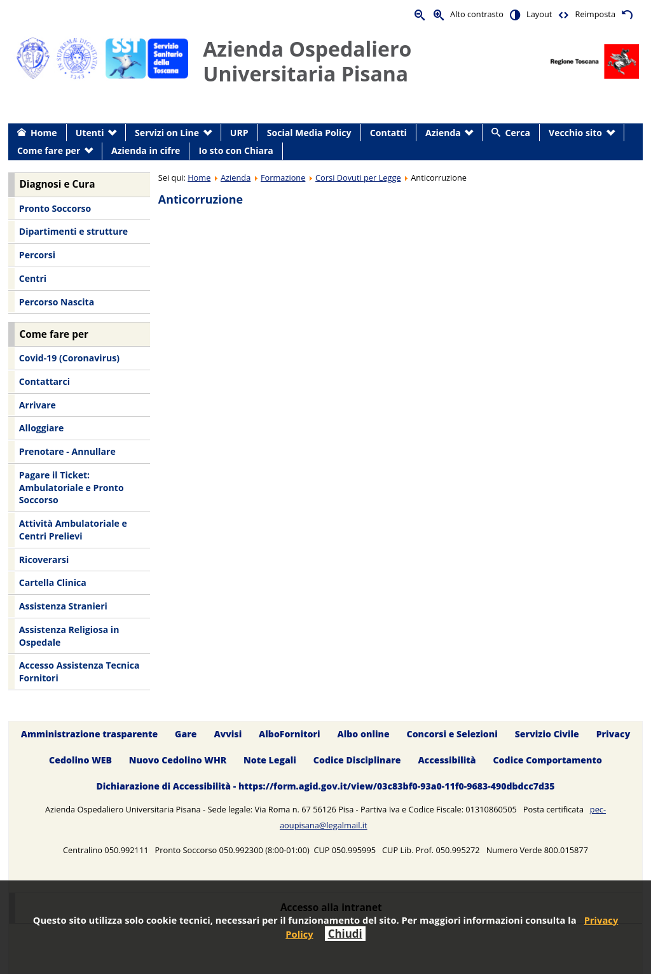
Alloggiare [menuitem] (41, 428)
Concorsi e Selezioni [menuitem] (452, 734)
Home (199, 177)
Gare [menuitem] (186, 734)
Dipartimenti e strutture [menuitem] (73, 231)
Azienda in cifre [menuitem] (145, 150)
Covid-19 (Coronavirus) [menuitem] (69, 358)
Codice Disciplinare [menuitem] (357, 760)
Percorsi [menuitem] (37, 255)
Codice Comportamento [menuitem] (547, 760)
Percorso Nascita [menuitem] (56, 302)
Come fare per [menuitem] (48, 150)
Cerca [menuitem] (517, 133)
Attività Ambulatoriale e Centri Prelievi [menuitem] (73, 529)
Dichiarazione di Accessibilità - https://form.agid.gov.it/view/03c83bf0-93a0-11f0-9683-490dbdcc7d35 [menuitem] (325, 786)
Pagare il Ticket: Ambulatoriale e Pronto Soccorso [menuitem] (71, 487)
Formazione (283, 177)
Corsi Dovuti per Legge (358, 177)
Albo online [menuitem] (364, 734)
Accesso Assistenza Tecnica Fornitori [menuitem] (79, 671)
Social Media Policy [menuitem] (309, 133)
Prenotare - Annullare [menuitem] (67, 451)
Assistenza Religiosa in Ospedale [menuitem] (69, 635)
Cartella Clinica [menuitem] (52, 582)
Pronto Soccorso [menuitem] (55, 208)
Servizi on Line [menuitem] (167, 133)
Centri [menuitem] (32, 278)
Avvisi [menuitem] (228, 734)
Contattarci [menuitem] (44, 381)
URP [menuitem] (239, 133)
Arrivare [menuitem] (37, 405)
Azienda (235, 177)
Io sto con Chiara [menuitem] (236, 150)
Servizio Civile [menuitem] (547, 734)
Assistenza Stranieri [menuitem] (63, 606)
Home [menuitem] (44, 133)
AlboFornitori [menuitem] (289, 734)
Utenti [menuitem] (90, 133)
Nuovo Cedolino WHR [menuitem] (177, 760)
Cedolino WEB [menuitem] (80, 760)
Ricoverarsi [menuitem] (44, 559)
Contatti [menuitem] (388, 133)
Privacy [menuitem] (613, 734)
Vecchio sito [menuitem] (575, 133)
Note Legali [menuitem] (269, 760)
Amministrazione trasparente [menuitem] (89, 734)
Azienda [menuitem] (443, 133)
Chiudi (345, 933)
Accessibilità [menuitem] (447, 760)
